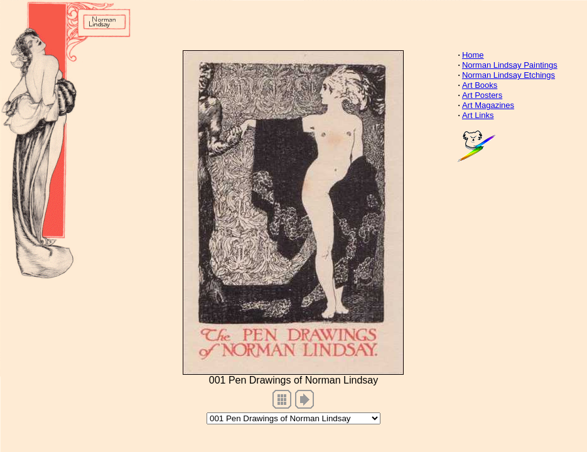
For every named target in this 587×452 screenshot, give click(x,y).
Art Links (478, 115)
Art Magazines (488, 105)
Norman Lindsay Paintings (509, 65)
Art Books (479, 85)
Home (473, 55)
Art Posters (482, 95)
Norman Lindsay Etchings (508, 75)
